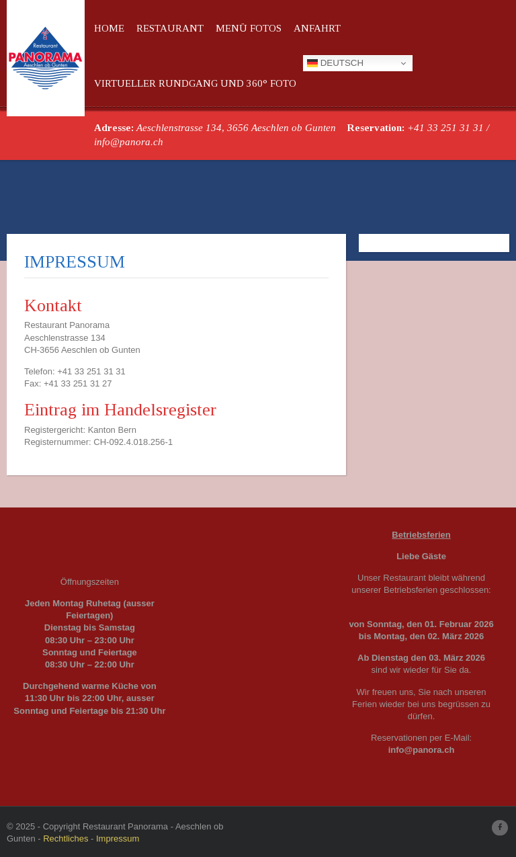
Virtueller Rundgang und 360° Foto (195, 83)
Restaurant (170, 28)
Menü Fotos (249, 28)
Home (109, 28)
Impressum (117, 838)
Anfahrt (317, 28)
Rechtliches (65, 838)
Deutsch (335, 63)
